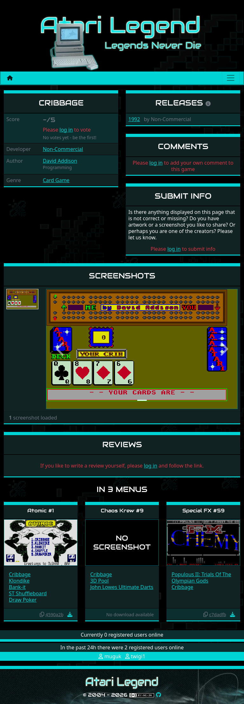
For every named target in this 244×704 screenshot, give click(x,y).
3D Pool (99, 580)
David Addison (60, 160)
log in (66, 129)
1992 (134, 119)
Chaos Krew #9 (122, 510)
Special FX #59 (203, 510)
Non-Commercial (63, 149)
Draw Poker (23, 599)
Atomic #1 (40, 510)
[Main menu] (231, 78)
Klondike (19, 580)
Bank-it (17, 587)
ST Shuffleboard (28, 593)
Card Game (56, 180)
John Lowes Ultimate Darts (121, 587)
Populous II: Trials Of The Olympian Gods (201, 577)
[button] (60, 349)
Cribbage (19, 574)
